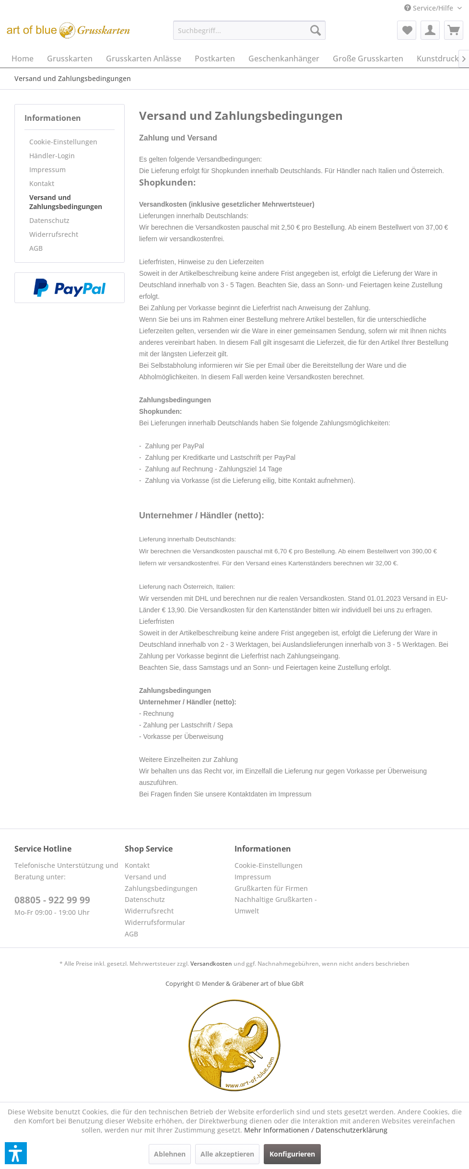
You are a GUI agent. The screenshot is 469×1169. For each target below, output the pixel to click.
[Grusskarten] (69, 58)
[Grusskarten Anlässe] (143, 58)
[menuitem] (433, 8)
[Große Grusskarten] (368, 58)
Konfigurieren (292, 1153)
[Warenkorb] (453, 30)
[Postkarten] (215, 58)
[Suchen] (315, 30)
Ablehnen (170, 1153)
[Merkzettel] (406, 30)
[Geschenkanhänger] (284, 58)
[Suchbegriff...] (249, 30)
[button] (16, 1153)
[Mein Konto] (430, 30)
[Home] (22, 58)
